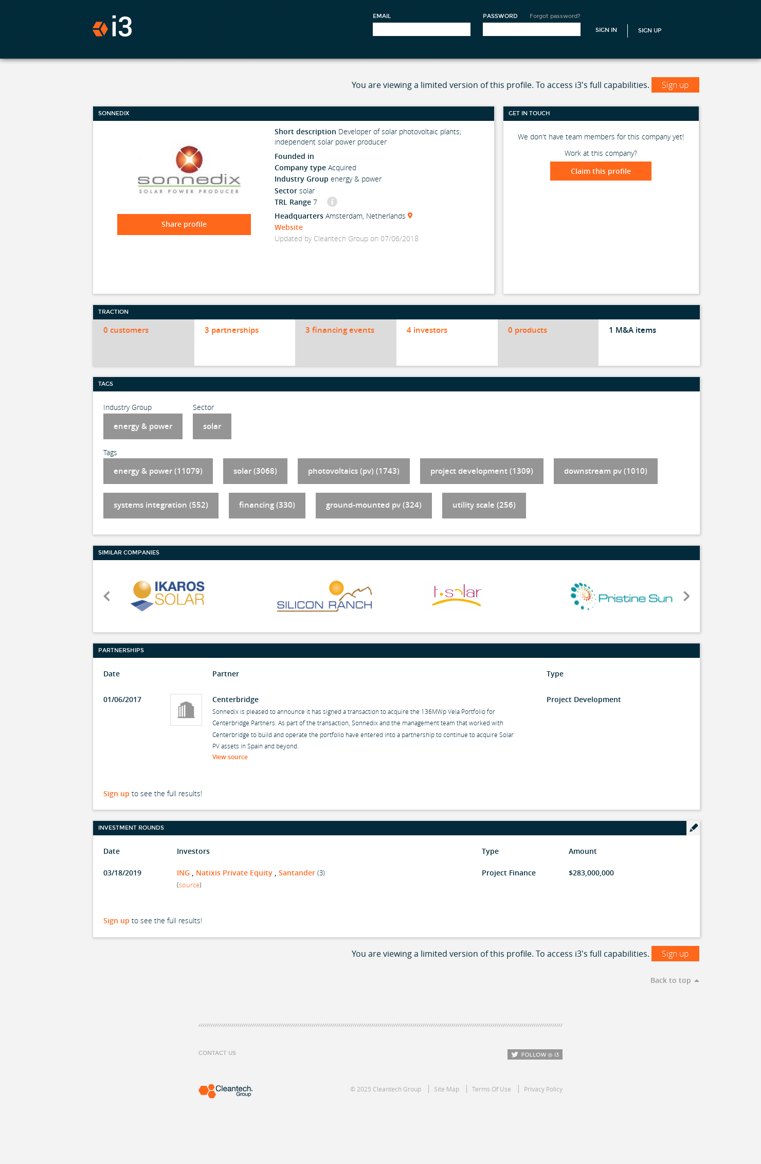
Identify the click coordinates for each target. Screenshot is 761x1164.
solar (212, 426)
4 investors (427, 330)
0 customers (126, 330)
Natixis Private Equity (234, 873)
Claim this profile (601, 171)
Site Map (446, 1089)
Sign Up (650, 30)
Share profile (184, 224)
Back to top (670, 980)
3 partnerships (232, 330)
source (189, 884)
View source (233, 757)
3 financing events (339, 330)
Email (382, 16)
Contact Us (217, 1053)
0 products (527, 330)
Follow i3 (535, 1054)
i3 (112, 26)
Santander (297, 873)
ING (183, 873)
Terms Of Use (491, 1089)
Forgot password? (555, 16)
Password (500, 16)
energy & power (143, 426)
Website (289, 227)
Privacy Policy (543, 1089)
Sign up (675, 85)
